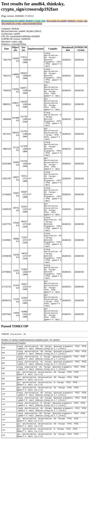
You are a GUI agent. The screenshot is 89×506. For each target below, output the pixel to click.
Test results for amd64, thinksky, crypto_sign (66, 21)
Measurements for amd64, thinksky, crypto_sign (23, 21)
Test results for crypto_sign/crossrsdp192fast (21, 23)
